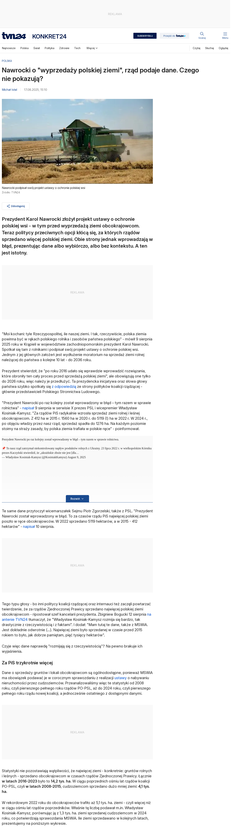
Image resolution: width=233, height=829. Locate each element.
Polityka (49, 48)
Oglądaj (223, 48)
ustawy (120, 678)
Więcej (92, 48)
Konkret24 (49, 36)
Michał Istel (9, 89)
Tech (77, 48)
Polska (24, 48)
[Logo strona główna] (14, 35)
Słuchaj (209, 48)
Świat (36, 48)
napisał (28, 408)
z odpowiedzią (64, 386)
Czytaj (196, 48)
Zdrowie (64, 48)
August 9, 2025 (77, 457)
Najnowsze (9, 48)
